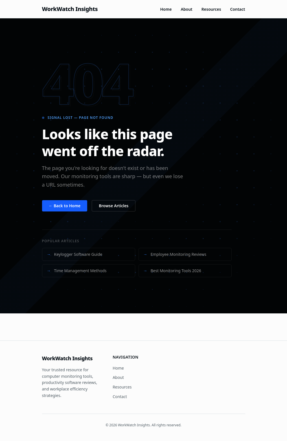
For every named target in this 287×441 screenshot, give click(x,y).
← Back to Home (65, 205)
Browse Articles (113, 205)
